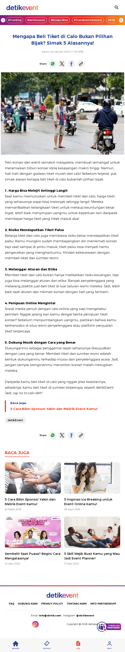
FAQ (11, 603)
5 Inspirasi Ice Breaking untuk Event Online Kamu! (88, 501)
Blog (78, 645)
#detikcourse (36, 20)
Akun (109, 645)
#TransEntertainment (88, 20)
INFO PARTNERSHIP (103, 603)
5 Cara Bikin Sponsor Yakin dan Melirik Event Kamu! (54, 409)
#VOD (111, 20)
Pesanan (47, 645)
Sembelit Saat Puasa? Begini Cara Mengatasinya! (32, 556)
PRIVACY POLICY (52, 603)
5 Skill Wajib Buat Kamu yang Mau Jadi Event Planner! (92, 556)
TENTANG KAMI (77, 603)
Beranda (15, 645)
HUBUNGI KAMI (28, 603)
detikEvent (15, 420)
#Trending (14, 20)
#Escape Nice (59, 20)
